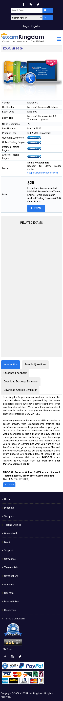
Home (7, 499)
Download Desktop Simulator (21, 381)
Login (26, 26)
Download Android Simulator (20, 389)
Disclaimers (10, 610)
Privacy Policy (11, 601)
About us (9, 584)
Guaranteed (10, 533)
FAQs (7, 542)
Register (35, 26)
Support (8, 550)
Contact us (10, 559)
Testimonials (11, 567)
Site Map (9, 593)
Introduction (10, 364)
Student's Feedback (15, 373)
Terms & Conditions (14, 618)
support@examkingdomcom (42, 172)
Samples (9, 516)
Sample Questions (35, 364)
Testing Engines (12, 524)
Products (9, 507)
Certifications (11, 576)
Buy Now (36, 208)
